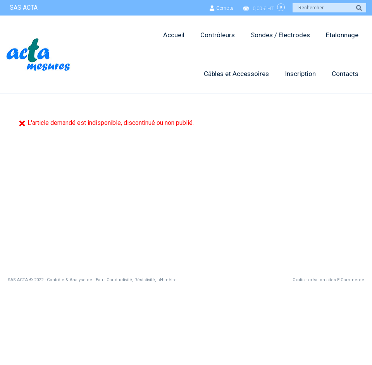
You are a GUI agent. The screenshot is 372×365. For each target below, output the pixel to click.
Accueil (173, 35)
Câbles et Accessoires (236, 74)
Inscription (300, 74)
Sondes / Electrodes (280, 35)
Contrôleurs (217, 35)
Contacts (345, 74)
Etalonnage (342, 35)
